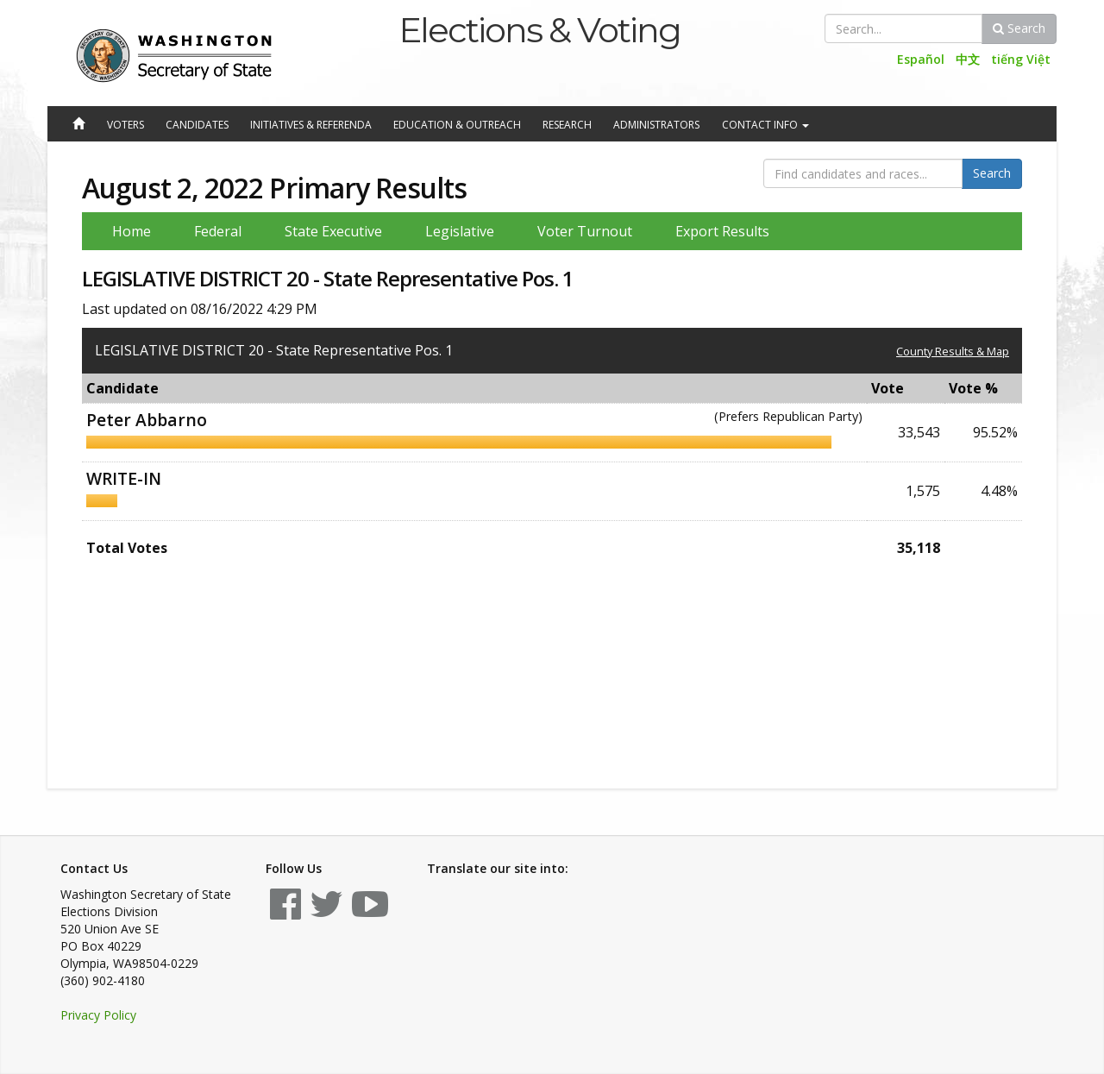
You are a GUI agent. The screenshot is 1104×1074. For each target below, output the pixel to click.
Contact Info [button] (765, 124)
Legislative (459, 231)
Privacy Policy (98, 1015)
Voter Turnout (584, 231)
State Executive (333, 231)
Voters (125, 124)
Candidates (197, 124)
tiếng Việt (1021, 59)
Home (131, 231)
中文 (968, 59)
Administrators (656, 124)
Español (920, 59)
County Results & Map (952, 351)
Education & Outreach (457, 124)
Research (567, 124)
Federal (218, 231)
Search (1019, 28)
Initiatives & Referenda (311, 124)
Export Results (722, 231)
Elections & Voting (539, 30)
